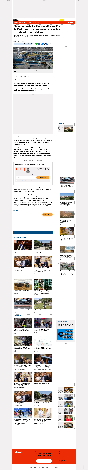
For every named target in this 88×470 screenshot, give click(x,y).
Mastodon (56, 467)
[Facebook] (39, 44)
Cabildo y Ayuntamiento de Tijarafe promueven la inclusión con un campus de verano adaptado (61, 425)
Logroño (16, 22)
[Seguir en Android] (59, 453)
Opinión (25, 22)
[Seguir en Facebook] (61, 462)
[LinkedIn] (47, 44)
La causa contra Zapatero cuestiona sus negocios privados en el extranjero (23, 367)
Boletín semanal (36, 22)
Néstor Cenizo (36, 424)
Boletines (46, 467)
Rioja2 (14, 75)
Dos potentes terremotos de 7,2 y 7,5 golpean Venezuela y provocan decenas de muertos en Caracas (23, 331)
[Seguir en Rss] (64, 462)
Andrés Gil (35, 273)
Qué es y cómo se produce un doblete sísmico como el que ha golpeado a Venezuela (22, 349)
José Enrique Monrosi (37, 369)
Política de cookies (33, 467)
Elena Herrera (22, 369)
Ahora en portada (18, 315)
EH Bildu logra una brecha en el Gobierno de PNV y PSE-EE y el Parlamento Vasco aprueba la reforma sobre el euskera (60, 390)
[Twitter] (44, 44)
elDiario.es (35, 253)
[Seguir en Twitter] (59, 462)
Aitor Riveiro (44, 369)
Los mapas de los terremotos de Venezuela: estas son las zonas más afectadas (42, 349)
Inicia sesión (68, 20)
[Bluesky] (42, 44)
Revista (42, 467)
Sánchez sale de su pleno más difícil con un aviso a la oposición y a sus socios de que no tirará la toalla (42, 367)
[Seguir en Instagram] (62, 462)
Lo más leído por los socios (20, 237)
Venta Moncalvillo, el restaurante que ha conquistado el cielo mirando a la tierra (60, 128)
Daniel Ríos (49, 369)
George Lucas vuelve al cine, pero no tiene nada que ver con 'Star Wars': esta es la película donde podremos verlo (60, 397)
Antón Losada (16, 252)
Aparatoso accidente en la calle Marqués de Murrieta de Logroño (66, 186)
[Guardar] (50, 44)
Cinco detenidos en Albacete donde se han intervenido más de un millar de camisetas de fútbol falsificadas (60, 404)
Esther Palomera (37, 384)
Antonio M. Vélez (17, 424)
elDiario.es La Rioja (16, 210)
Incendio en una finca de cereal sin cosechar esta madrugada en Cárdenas (22, 292)
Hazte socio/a (62, 20)
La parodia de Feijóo (19, 251)
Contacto (38, 467)
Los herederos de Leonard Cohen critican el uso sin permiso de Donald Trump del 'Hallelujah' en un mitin (60, 411)
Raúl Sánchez (36, 351)
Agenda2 (30, 22)
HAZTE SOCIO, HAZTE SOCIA (44, 461)
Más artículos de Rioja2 (19, 276)
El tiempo (21, 22)
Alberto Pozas (16, 369)
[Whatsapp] (36, 44)
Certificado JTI (51, 467)
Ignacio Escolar (36, 405)
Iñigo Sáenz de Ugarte (18, 270)
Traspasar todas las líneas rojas (41, 383)
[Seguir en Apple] (61, 453)
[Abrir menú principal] (74, 19)
